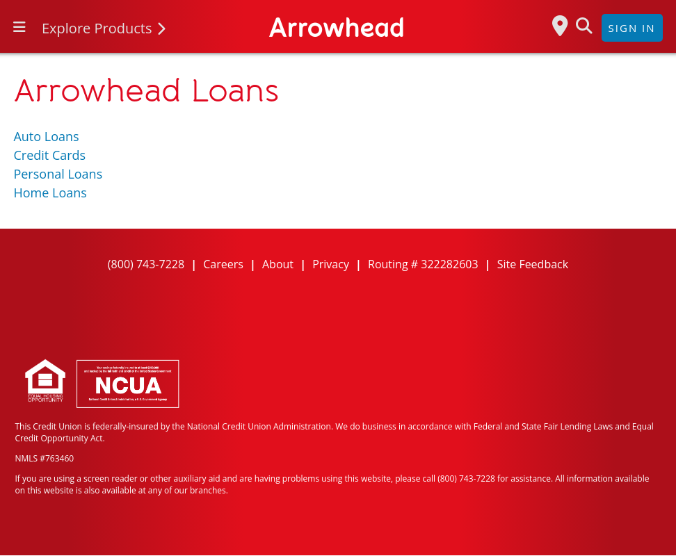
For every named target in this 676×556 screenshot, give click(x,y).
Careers (223, 264)
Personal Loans (57, 173)
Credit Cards (49, 155)
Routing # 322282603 (423, 264)
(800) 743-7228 (146, 264)
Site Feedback (532, 264)
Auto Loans (46, 136)
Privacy (330, 264)
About (277, 264)
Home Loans (49, 192)
